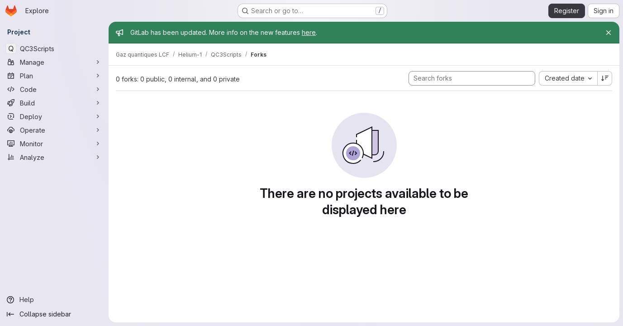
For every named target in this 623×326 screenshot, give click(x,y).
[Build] (54, 102)
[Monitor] (54, 143)
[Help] (54, 299)
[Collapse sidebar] (54, 314)
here (309, 32)
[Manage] (54, 62)
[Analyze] (54, 157)
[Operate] (54, 130)
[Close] (608, 32)
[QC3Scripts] (54, 48)
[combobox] (568, 78)
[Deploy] (54, 116)
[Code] (54, 89)
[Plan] (54, 75)
